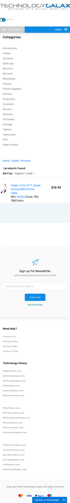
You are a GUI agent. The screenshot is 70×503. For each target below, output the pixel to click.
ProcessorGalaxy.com (15, 432)
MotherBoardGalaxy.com (16, 417)
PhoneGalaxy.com (12, 422)
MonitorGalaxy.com (13, 413)
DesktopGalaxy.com (14, 376)
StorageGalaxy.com (13, 459)
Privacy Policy (10, 341)
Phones (7, 83)
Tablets (7, 129)
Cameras (8, 58)
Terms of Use (10, 351)
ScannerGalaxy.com (13, 450)
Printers (7, 94)
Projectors (9, 99)
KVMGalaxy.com (11, 385)
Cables (7, 53)
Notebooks (9, 78)
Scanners (8, 104)
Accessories (10, 48)
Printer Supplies (12, 89)
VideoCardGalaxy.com (15, 469)
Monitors (8, 68)
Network (8, 73)
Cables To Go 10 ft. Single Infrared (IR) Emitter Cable (26, 189)
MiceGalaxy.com (11, 408)
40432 (21, 196)
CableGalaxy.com (12, 371)
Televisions (9, 134)
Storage (7, 124)
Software (8, 119)
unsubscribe (35, 305)
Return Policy (10, 346)
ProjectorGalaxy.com (14, 445)
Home (6, 160)
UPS (5, 139)
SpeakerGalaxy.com (13, 454)
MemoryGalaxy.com (13, 395)
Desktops (8, 63)
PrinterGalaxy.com (13, 427)
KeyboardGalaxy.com (14, 380)
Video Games (10, 144)
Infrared (25, 160)
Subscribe (35, 297)
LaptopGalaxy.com (13, 390)
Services (8, 114)
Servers (7, 109)
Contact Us (9, 336)
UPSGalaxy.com (11, 464)
